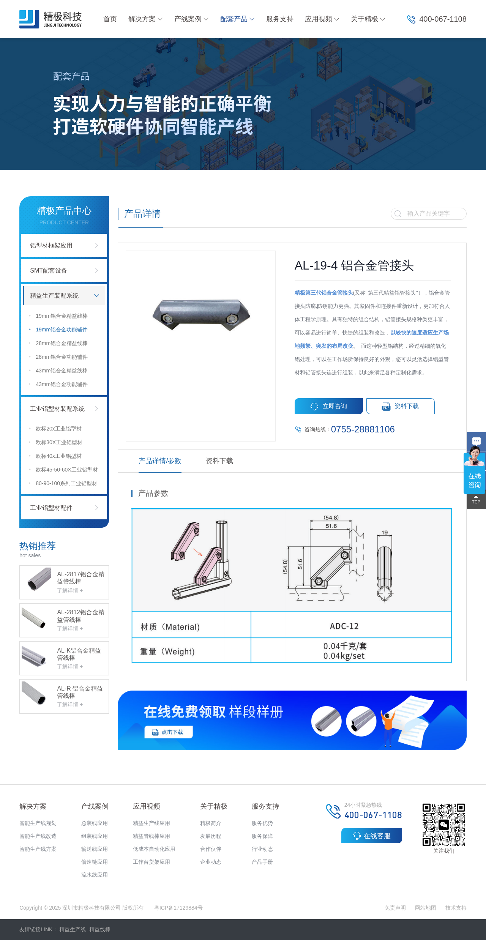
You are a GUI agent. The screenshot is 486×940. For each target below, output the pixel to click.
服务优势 (262, 823)
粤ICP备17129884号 (178, 908)
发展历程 (210, 836)
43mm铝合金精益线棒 (58, 370)
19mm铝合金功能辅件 (58, 329)
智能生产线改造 (38, 836)
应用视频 (322, 19)
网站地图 (425, 908)
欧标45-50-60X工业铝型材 (63, 469)
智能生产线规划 (38, 823)
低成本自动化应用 (154, 849)
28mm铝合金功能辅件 (58, 356)
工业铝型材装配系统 (57, 408)
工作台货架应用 (151, 862)
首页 (110, 19)
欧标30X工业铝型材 (55, 442)
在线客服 (371, 835)
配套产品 (237, 19)
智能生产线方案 (38, 849)
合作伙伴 (210, 849)
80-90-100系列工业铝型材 (63, 483)
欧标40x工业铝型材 (55, 455)
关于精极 (368, 19)
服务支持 (279, 19)
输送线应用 (94, 849)
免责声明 (396, 908)
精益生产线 (72, 929)
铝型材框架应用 (51, 245)
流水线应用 (94, 875)
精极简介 (210, 823)
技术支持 (456, 908)
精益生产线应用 (151, 823)
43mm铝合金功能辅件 (58, 384)
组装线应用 (94, 836)
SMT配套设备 (48, 270)
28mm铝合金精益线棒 (58, 343)
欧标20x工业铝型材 (55, 428)
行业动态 (262, 849)
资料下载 (400, 406)
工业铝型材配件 (51, 508)
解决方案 (145, 19)
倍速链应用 (94, 862)
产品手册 (262, 862)
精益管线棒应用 (151, 836)
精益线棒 (99, 929)
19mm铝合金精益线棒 (58, 315)
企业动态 (210, 862)
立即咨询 (328, 406)
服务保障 (262, 836)
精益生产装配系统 (54, 295)
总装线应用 (94, 823)
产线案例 (191, 19)
